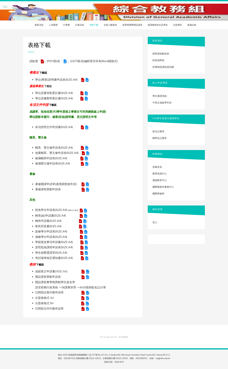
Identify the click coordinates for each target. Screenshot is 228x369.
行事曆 (66, 24)
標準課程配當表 (160, 53)
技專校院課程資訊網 (163, 66)
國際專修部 (158, 193)
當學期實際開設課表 (132, 24)
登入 (154, 222)
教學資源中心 (159, 173)
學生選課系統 (159, 95)
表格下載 (93, 24)
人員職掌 (53, 24)
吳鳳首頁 (157, 166)
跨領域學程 (158, 60)
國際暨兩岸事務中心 (163, 186)
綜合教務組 (123, 337)
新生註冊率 (158, 131)
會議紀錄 (191, 24)
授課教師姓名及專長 (158, 24)
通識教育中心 (159, 180)
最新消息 (39, 24)
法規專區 (177, 24)
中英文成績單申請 (161, 102)
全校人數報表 (110, 24)
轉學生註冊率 (159, 138)
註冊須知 (79, 24)
